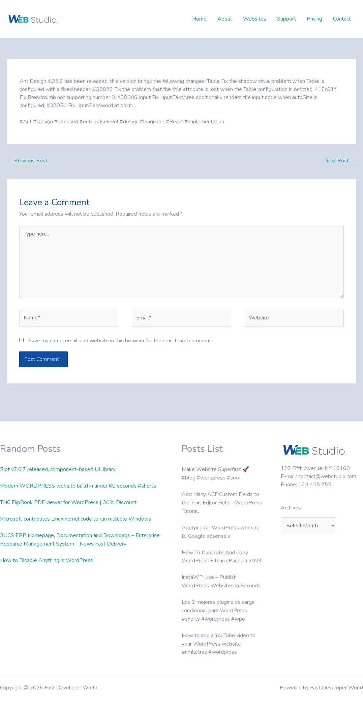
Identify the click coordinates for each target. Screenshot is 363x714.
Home (199, 19)
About (224, 19)
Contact (342, 19)
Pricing (314, 19)
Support (286, 19)
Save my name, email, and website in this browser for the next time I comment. (120, 342)
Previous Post (27, 161)
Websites (254, 19)
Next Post (340, 161)
